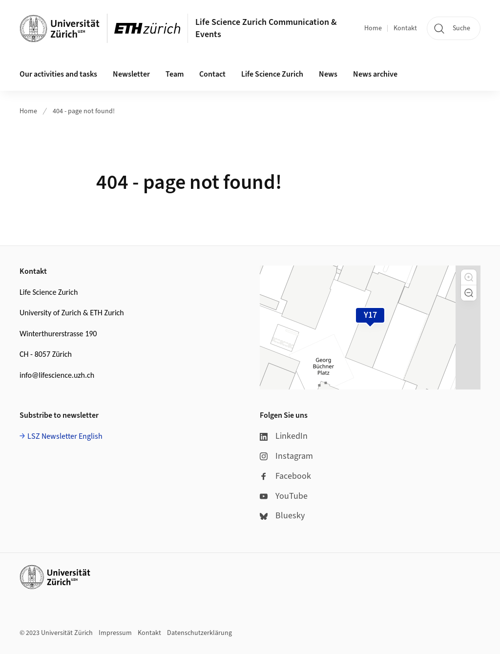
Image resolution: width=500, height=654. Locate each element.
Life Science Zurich (272, 74)
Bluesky (282, 516)
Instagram (286, 456)
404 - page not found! (84, 111)
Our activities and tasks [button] (58, 74)
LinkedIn (284, 436)
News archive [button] (375, 74)
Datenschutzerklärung (199, 633)
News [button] (328, 74)
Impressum (115, 633)
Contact (212, 74)
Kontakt (405, 28)
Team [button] (175, 74)
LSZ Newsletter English (65, 436)
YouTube (284, 496)
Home (373, 28)
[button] (469, 277)
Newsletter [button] (131, 74)
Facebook (285, 476)
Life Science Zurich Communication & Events (266, 28)
